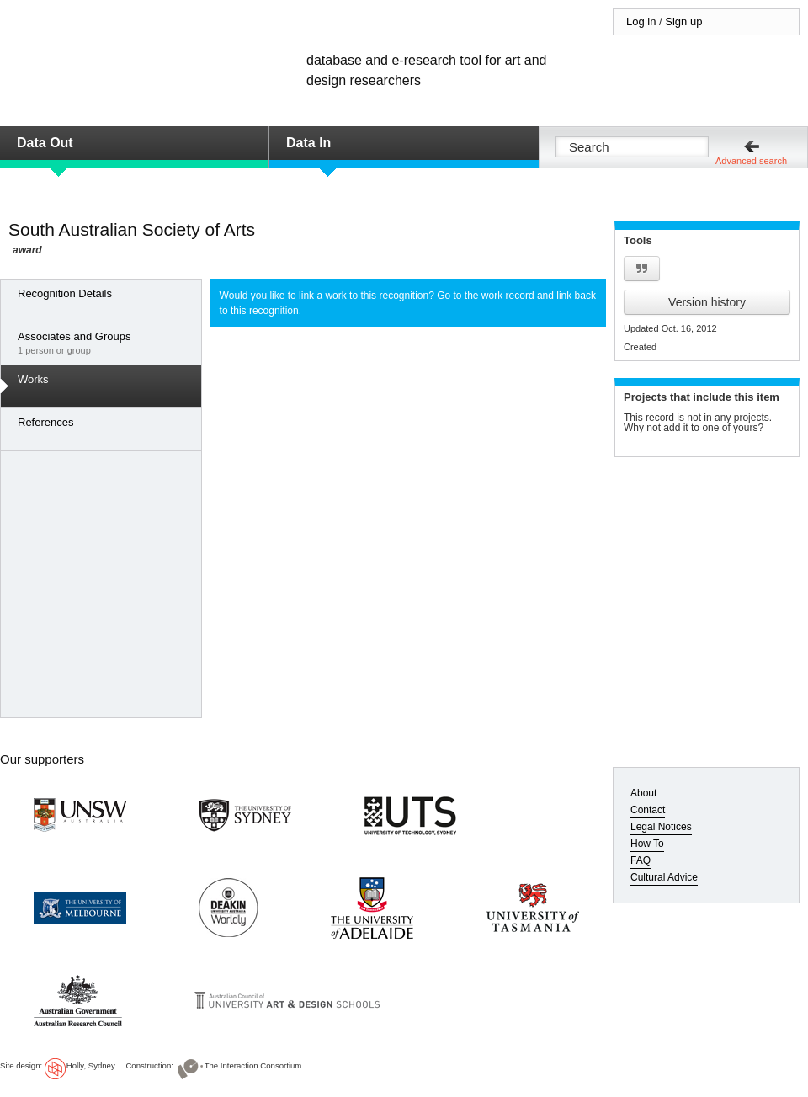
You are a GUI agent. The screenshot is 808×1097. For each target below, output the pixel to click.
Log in (641, 21)
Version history (707, 302)
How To (647, 843)
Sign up (683, 21)
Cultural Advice (664, 877)
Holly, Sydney (90, 1065)
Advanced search (751, 161)
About (643, 793)
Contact (647, 810)
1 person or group (105, 342)
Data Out (45, 143)
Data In (308, 143)
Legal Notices (661, 827)
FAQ (640, 860)
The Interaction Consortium (253, 1065)
